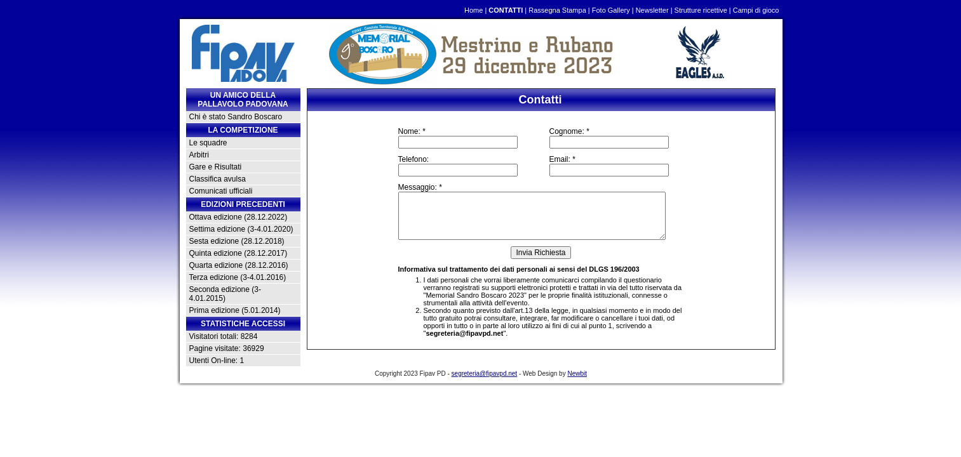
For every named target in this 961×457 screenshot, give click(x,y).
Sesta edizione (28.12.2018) (237, 241)
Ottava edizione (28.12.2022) (238, 217)
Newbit (577, 373)
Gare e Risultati (215, 166)
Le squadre (208, 142)
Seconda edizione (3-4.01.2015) (225, 294)
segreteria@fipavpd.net (464, 333)
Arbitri (199, 154)
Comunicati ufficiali (221, 191)
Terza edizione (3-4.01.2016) (237, 277)
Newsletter (652, 10)
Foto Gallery (611, 10)
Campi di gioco (756, 10)
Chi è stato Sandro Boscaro (236, 116)
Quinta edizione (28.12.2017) (238, 253)
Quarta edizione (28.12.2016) (238, 265)
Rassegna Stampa (557, 10)
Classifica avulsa (217, 179)
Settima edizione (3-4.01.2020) (241, 229)
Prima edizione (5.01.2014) (235, 310)
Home (473, 10)
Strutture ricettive (701, 10)
